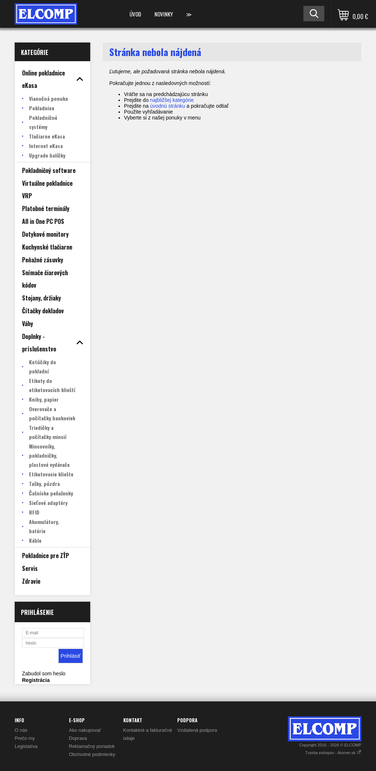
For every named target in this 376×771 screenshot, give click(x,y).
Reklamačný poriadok (92, 746)
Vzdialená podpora (197, 730)
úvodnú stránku (167, 106)
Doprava (78, 738)
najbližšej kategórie (172, 100)
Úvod (135, 14)
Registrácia (36, 680)
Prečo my (25, 738)
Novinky (163, 14)
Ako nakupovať (85, 730)
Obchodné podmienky (92, 754)
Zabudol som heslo (43, 673)
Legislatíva (26, 746)
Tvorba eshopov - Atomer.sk (333, 752)
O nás (21, 730)
